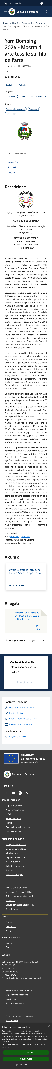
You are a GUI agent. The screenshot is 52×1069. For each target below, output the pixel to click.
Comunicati (27, 23)
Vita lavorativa (12, 853)
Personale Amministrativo (18, 827)
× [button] (49, 1026)
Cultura (39, 23)
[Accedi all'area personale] (41, 3)
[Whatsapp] (27, 793)
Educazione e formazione (17, 887)
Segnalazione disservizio (17, 994)
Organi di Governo (14, 805)
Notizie (9, 922)
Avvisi (9, 930)
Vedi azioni (25, 85)
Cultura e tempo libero (16, 848)
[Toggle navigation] (5, 11)
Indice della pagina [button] (17, 153)
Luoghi (9, 942)
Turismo (9, 870)
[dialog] (26, 1046)
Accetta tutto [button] (26, 1053)
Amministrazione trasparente (19, 1016)
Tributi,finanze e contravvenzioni (21, 896)
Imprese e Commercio (15, 857)
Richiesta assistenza (15, 1003)
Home (5, 23)
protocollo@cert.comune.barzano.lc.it (23, 978)
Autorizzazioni (12, 909)
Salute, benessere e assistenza (20, 904)
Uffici (8, 814)
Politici (9, 822)
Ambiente (10, 900)
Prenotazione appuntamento (19, 990)
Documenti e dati (13, 831)
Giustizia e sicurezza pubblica (19, 891)
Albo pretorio (12, 1020)
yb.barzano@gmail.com (19, 536)
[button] (26, 1064)
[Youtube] (13, 793)
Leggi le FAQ (11, 999)
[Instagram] (20, 793)
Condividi (11, 85)
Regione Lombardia (12, 3)
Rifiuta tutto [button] (26, 1059)
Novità (15, 23)
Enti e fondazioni (13, 818)
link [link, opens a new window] (11, 1047)
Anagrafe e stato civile (16, 844)
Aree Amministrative (15, 809)
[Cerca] (46, 11)
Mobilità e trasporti (14, 874)
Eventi (9, 947)
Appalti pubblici (13, 861)
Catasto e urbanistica (15, 866)
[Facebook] (6, 793)
